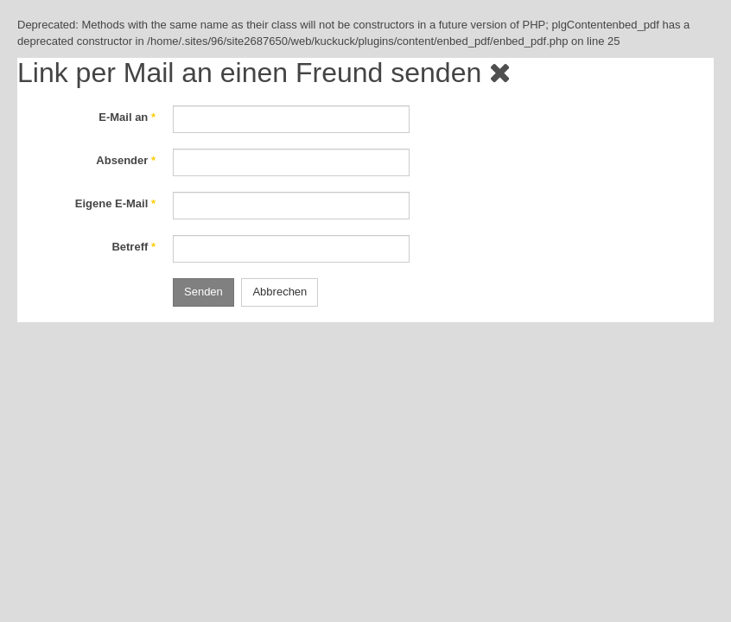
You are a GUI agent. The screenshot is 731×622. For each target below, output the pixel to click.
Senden (203, 291)
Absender (126, 160)
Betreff (133, 246)
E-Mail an (127, 117)
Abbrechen (279, 291)
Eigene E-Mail (115, 203)
